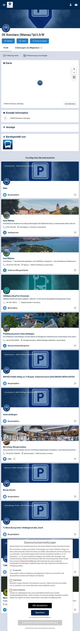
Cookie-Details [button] (29, 628)
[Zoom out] (74, 72)
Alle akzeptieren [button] (40, 605)
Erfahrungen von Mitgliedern (28, 48)
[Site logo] (10, 5)
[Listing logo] (6, 28)
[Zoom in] (74, 69)
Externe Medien (18, 590)
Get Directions (70, 104)
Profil (6, 48)
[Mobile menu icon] (4, 5)
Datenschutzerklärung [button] (40, 628)
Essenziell (16, 570)
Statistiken (16, 580)
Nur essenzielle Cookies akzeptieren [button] (40, 617)
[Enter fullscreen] (74, 77)
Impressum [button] (51, 628)
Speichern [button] (40, 612)
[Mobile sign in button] (70, 4)
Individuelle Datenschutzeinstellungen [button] (40, 622)
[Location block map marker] (40, 82)
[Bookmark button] (75, 195)
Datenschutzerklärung (28, 561)
